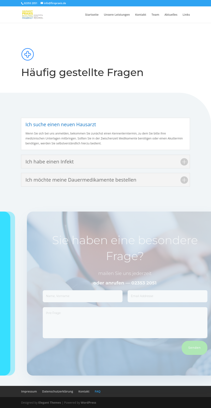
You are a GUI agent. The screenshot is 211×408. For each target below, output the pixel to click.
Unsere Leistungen (117, 15)
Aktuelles (170, 15)
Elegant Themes (49, 402)
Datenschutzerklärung (57, 391)
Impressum (29, 391)
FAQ (98, 391)
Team (155, 15)
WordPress (88, 402)
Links (186, 15)
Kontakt (140, 15)
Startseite (91, 15)
